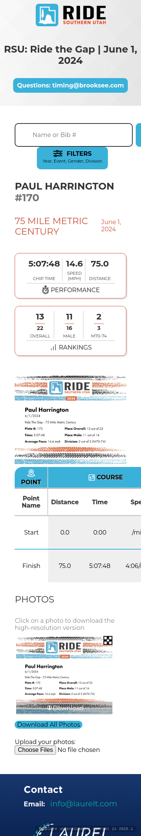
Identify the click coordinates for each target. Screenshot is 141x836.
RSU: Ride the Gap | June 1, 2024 (70, 54)
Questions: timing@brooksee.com (70, 85)
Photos (34, 599)
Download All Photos (48, 724)
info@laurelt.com (83, 803)
